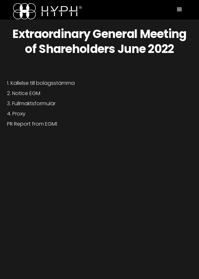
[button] (179, 9)
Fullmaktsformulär (34, 103)
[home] (46, 11)
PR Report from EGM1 (32, 124)
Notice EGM (26, 93)
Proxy (19, 113)
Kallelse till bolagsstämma (43, 83)
